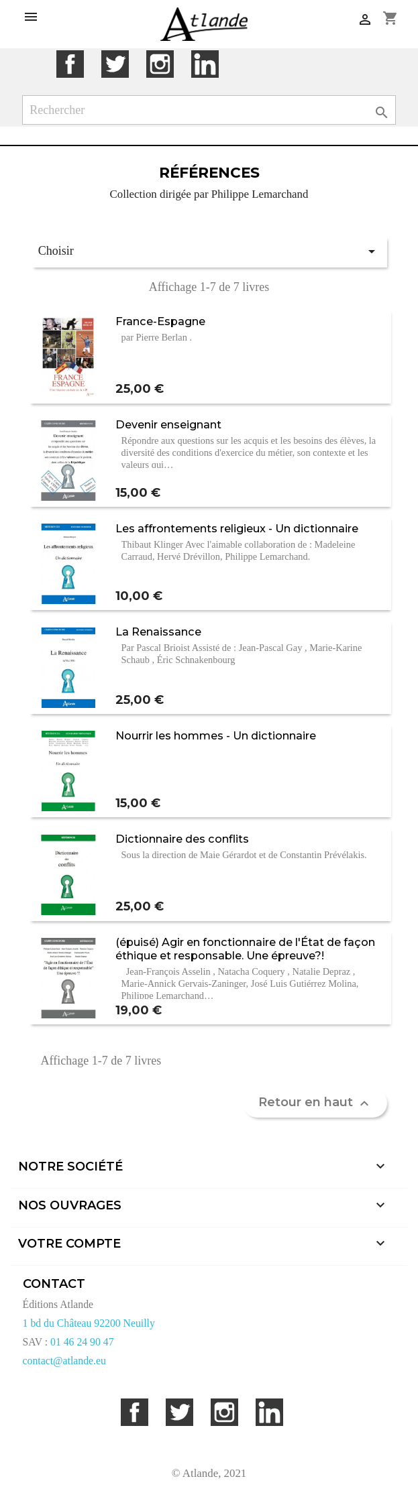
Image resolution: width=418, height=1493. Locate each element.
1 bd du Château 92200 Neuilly (89, 1323)
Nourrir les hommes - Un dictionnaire (215, 735)
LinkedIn (205, 64)
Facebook (70, 64)
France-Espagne (160, 321)
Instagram (160, 64)
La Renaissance (158, 631)
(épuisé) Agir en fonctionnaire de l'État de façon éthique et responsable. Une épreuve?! (245, 948)
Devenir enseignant (168, 424)
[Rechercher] (208, 110)
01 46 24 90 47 (82, 1342)
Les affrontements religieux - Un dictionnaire (236, 528)
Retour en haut (315, 1103)
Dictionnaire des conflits (182, 838)
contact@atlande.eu (64, 1360)
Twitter (115, 64)
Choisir (209, 251)
